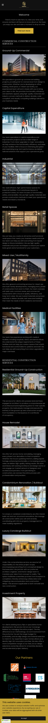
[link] (24, 5)
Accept (24, 718)
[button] (4, 5)
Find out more (24, 31)
